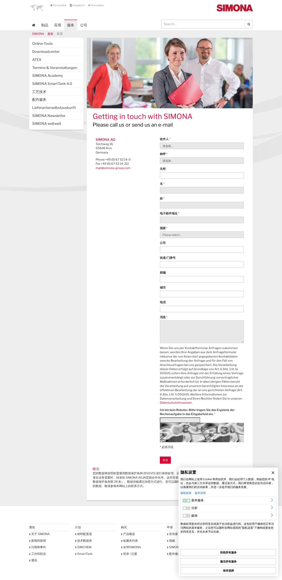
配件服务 (39, 99)
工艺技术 (39, 92)
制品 (44, 25)
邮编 (163, 272)
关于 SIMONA (39, 534)
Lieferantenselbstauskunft (54, 108)
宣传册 (172, 534)
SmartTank (83, 554)
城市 (163, 287)
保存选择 (228, 570)
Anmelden (96, 5)
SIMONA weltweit (46, 123)
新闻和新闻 (37, 540)
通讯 (33, 560)
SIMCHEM (83, 547)
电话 (163, 302)
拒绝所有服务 (228, 552)
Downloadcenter (46, 52)
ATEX (36, 60)
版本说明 (200, 493)
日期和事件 (37, 547)
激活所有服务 (228, 561)
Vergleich (77, 5)
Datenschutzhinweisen (176, 402)
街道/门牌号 (168, 258)
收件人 (165, 139)
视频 (171, 540)
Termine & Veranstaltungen (54, 68)
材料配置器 (83, 534)
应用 (57, 25)
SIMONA (38, 34)
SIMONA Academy (47, 76)
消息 (164, 317)
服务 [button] (70, 25)
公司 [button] (83, 25)
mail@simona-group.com (113, 168)
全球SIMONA (131, 547)
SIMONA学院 (177, 547)
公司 (163, 243)
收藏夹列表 (129, 540)
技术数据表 (83, 540)
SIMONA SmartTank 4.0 (52, 84)
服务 (50, 34)
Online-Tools (42, 43)
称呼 (164, 154)
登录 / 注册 (129, 554)
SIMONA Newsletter (49, 116)
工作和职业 (37, 554)
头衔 (163, 169)
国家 (164, 228)
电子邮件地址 (169, 213)
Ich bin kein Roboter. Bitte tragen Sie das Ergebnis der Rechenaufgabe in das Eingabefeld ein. (197, 412)
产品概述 (128, 534)
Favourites (58, 5)
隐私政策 (185, 493)
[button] (37, 7)
